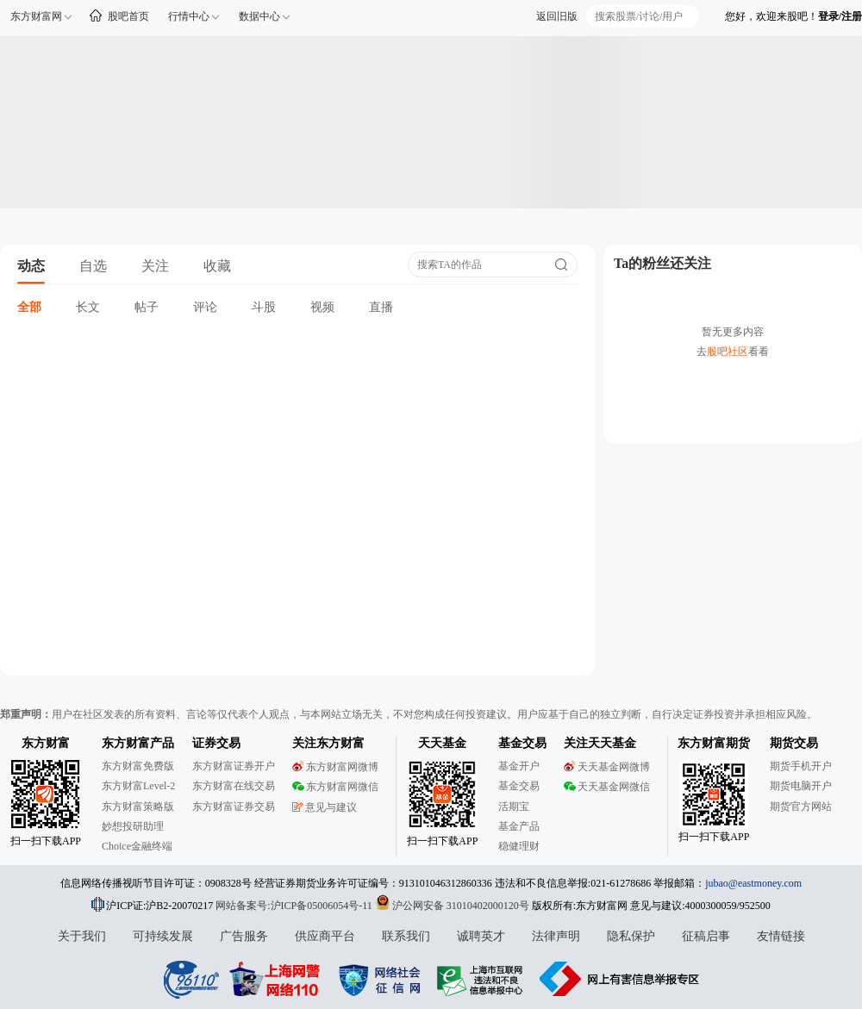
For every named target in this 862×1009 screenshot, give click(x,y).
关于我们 (82, 936)
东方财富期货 (714, 743)
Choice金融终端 (137, 846)
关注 (155, 265)
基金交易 (519, 786)
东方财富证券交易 (233, 806)
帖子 (146, 307)
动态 (31, 265)
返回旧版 (557, 16)
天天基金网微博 (607, 767)
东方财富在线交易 (233, 786)
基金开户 (519, 766)
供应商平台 (325, 936)
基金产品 (519, 826)
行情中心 (188, 16)
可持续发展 (163, 936)
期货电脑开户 (801, 786)
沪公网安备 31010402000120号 (452, 906)
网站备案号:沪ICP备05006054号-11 (295, 906)
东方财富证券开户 (233, 766)
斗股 (264, 307)
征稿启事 (706, 936)
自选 (93, 265)
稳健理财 (519, 846)
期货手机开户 (801, 766)
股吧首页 (128, 16)
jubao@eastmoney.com (753, 883)
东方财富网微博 (335, 767)
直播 (381, 307)
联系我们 (406, 936)
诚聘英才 (481, 936)
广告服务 (244, 936)
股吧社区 (727, 352)
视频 (322, 307)
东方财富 (46, 743)
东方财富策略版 (138, 806)
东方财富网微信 (335, 787)
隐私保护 (631, 936)
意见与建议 (324, 807)
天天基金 (442, 743)
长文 (88, 307)
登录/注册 (840, 16)
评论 (205, 307)
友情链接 (781, 936)
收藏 (217, 265)
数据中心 (259, 16)
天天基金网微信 (607, 787)
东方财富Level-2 (138, 786)
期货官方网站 (801, 806)
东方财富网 (36, 16)
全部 (29, 307)
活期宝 (513, 806)
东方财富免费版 (138, 766)
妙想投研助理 (133, 826)
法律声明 (556, 936)
